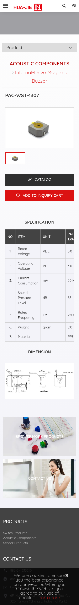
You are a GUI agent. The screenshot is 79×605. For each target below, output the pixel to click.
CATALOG (39, 179)
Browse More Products (39, 436)
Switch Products (15, 533)
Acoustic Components (39, 63)
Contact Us (39, 478)
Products (39, 47)
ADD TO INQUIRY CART (39, 195)
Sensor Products (15, 543)
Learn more (48, 597)
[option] (39, 128)
